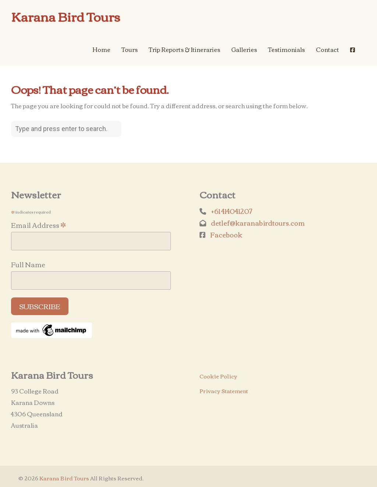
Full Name (28, 264)
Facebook (226, 234)
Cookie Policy (218, 376)
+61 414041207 (231, 211)
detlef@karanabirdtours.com (258, 222)
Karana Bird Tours (65, 16)
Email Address (38, 224)
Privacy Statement (224, 391)
